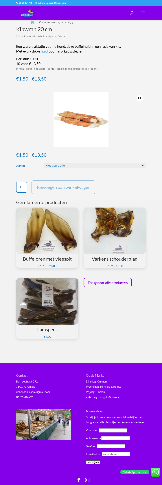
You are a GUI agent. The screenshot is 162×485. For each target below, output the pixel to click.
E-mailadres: (108, 454)
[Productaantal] (21, 187)
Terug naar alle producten (108, 282)
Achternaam (93, 438)
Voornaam (92, 430)
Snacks (27, 36)
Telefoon (91, 446)
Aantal (20, 165)
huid (44, 51)
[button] (140, 98)
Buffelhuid (39, 36)
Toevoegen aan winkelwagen (63, 187)
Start (19, 36)
